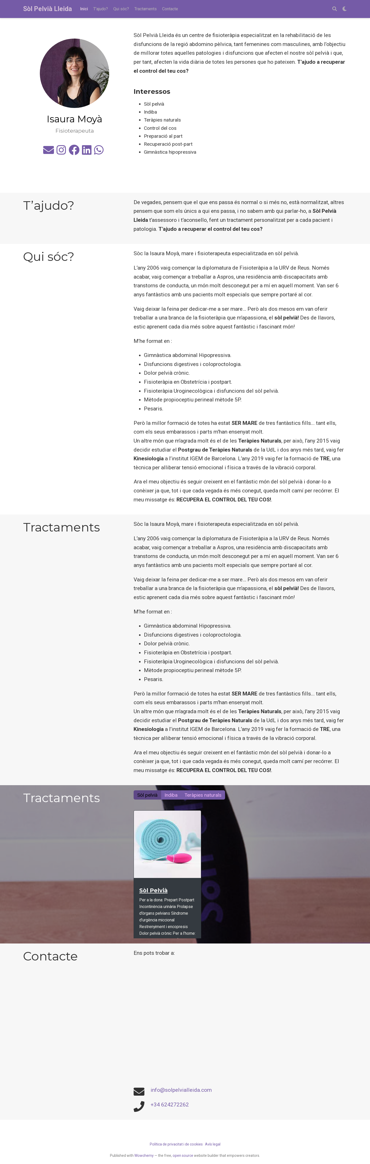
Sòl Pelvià (153, 890)
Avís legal (212, 1144)
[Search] (334, 9)
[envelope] (48, 152)
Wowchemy (144, 1155)
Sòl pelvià (147, 795)
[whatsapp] (99, 152)
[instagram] (61, 152)
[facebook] (74, 152)
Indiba (171, 795)
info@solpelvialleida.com (181, 1090)
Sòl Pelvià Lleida (47, 9)
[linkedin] (86, 152)
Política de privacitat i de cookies (176, 1144)
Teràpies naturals (202, 795)
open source (183, 1155)
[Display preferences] (344, 9)
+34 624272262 (170, 1105)
